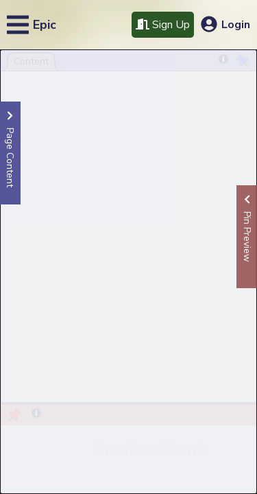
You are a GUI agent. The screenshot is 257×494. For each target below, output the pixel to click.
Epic (44, 24)
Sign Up (163, 24)
